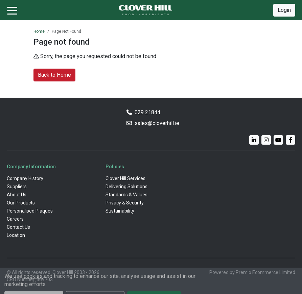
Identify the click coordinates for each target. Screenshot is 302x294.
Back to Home (54, 75)
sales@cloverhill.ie (157, 123)
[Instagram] (266, 140)
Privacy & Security (125, 202)
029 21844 (147, 112)
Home (39, 31)
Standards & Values (126, 194)
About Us (16, 194)
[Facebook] (290, 140)
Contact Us (18, 227)
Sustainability (120, 211)
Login (284, 10)
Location (16, 235)
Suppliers (17, 186)
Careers (15, 219)
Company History (25, 178)
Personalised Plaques (30, 211)
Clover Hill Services (125, 178)
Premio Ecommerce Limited (265, 272)
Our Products (21, 202)
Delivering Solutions (126, 186)
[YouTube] (278, 140)
